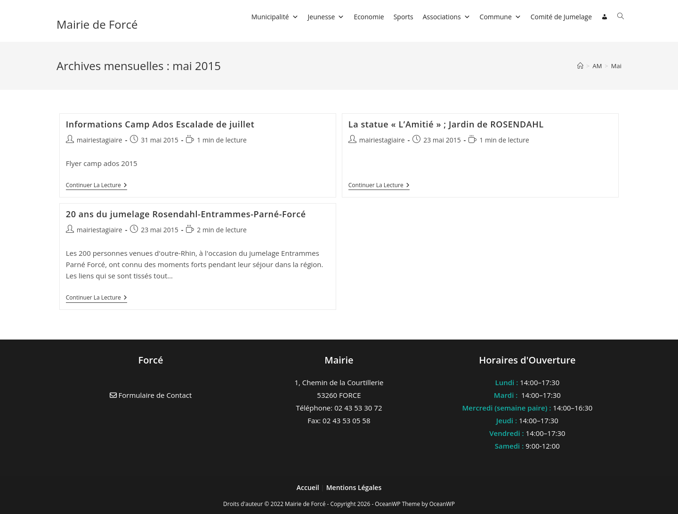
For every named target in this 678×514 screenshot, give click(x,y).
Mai (616, 66)
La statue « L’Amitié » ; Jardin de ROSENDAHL (446, 124)
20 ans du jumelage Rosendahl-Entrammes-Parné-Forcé (186, 214)
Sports (403, 16)
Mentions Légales (354, 487)
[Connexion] (605, 17)
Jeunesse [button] (326, 16)
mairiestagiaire (99, 139)
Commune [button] (500, 16)
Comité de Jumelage (561, 16)
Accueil (309, 487)
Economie (369, 16)
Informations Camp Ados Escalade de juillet (160, 124)
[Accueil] (580, 66)
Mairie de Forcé (97, 24)
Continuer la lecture (96, 186)
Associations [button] (446, 16)
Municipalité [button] (275, 16)
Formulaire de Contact (151, 395)
